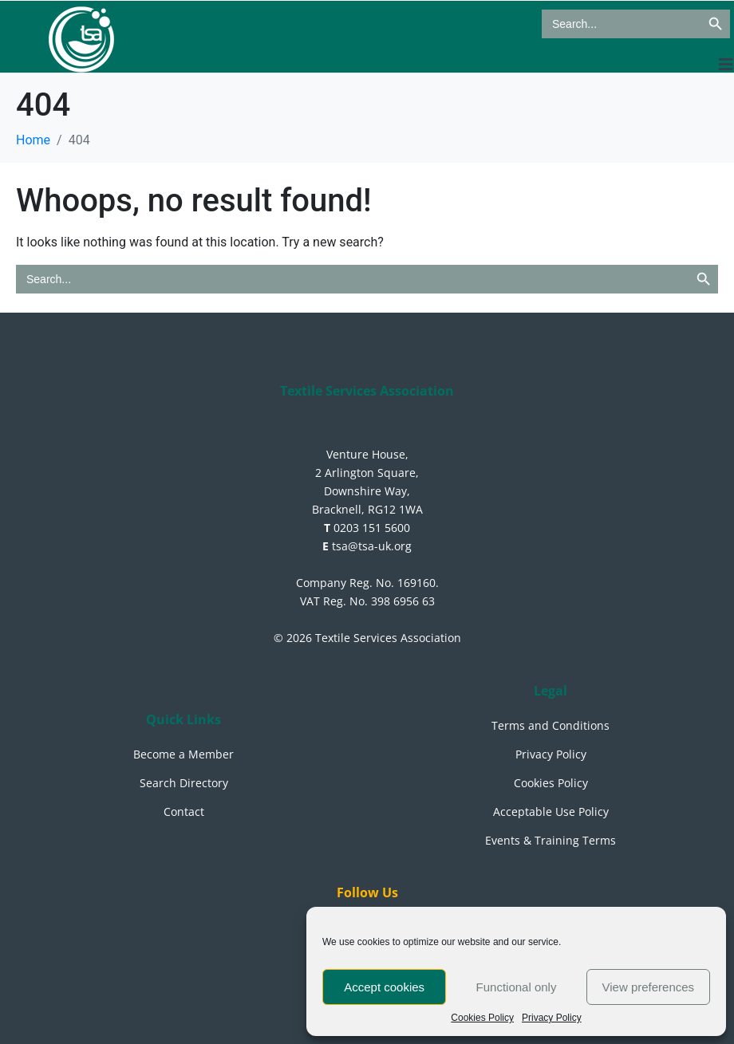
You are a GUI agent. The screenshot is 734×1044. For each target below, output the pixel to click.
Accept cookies (384, 987)
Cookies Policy (482, 1018)
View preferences (648, 987)
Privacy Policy (552, 1018)
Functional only (516, 987)
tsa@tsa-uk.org (367, 546)
